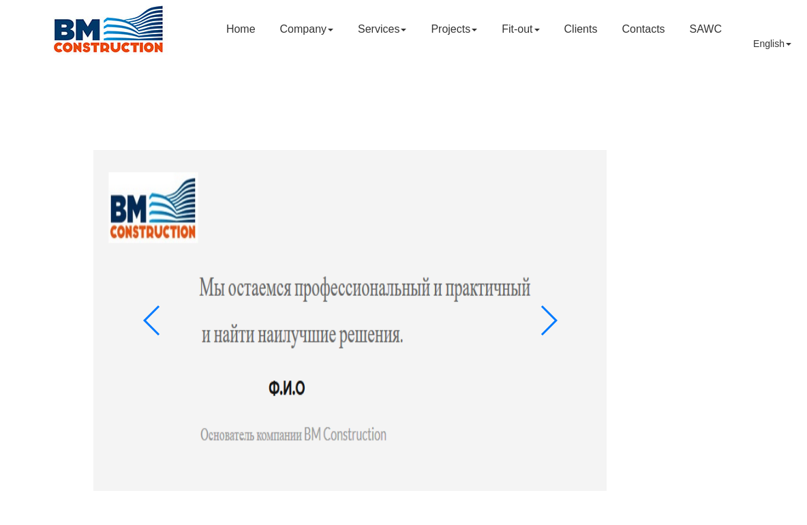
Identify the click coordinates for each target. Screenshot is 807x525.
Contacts (643, 29)
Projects (454, 29)
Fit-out (520, 29)
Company (306, 29)
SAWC (706, 29)
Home (241, 29)
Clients (581, 29)
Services (382, 29)
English (772, 43)
